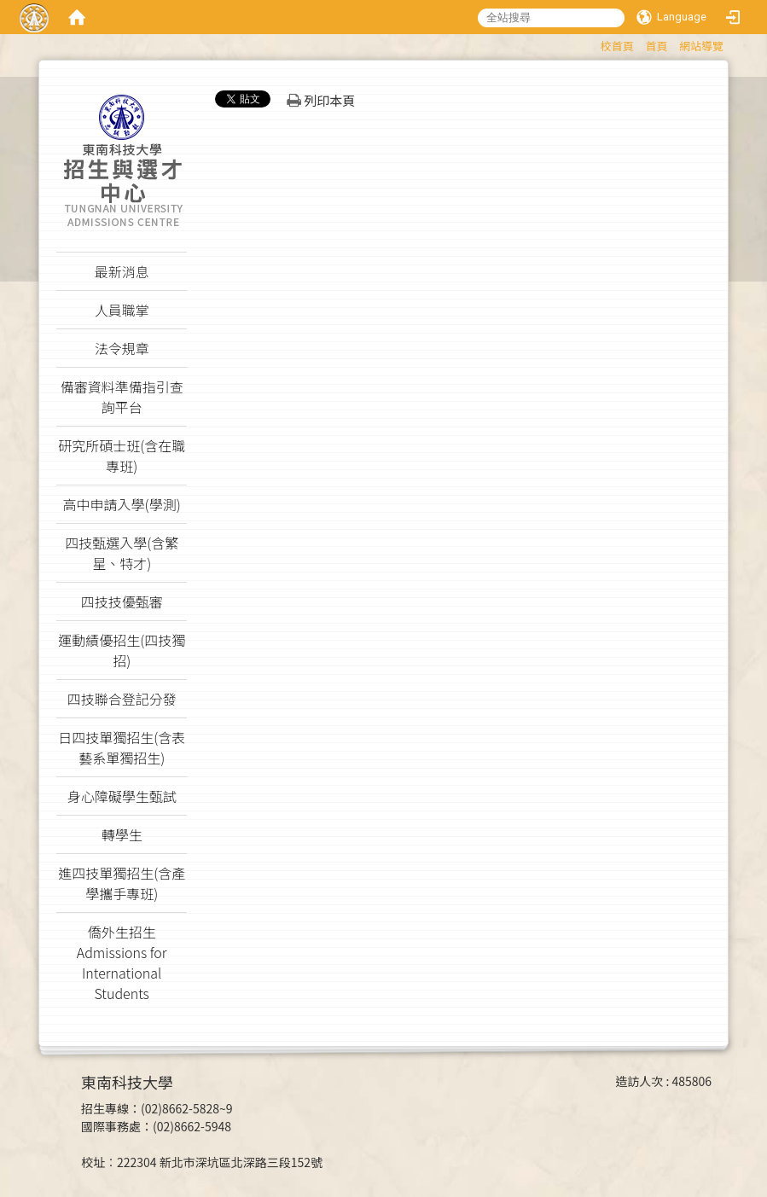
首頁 (656, 46)
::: (592, 43)
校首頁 (617, 46)
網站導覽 (701, 46)
